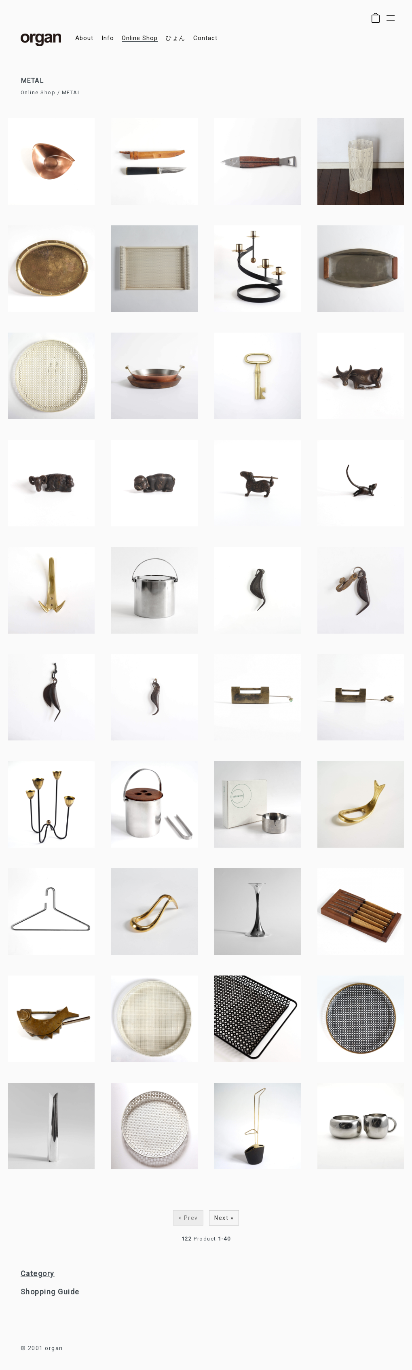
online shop (140, 38)
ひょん (175, 38)
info (107, 38)
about (84, 38)
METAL (71, 92)
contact (205, 38)
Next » (224, 1218)
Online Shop (38, 92)
